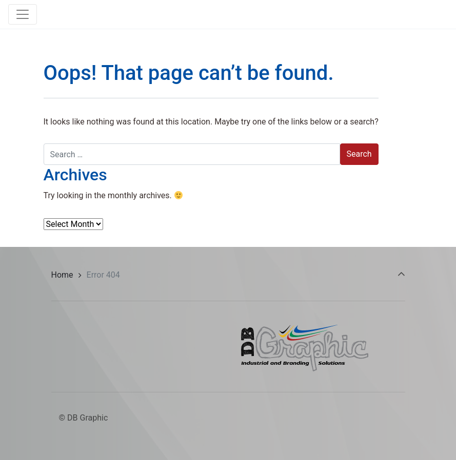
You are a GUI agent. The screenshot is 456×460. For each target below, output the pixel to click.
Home (62, 275)
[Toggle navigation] (22, 14)
